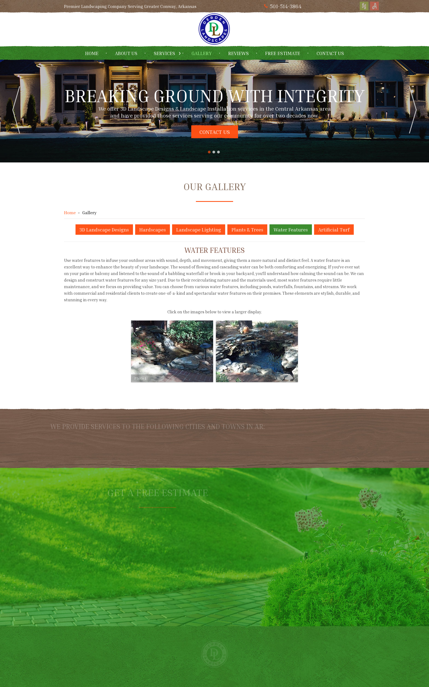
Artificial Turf (334, 230)
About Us (126, 53)
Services (164, 53)
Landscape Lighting (198, 230)
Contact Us (330, 53)
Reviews (238, 53)
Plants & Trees (247, 230)
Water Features (291, 230)
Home (91, 53)
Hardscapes (152, 230)
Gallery (202, 53)
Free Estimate (282, 53)
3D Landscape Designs (104, 230)
